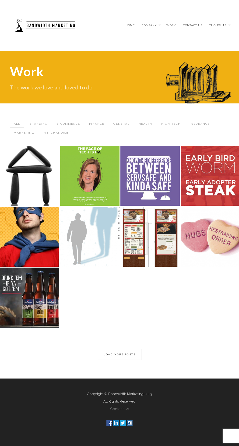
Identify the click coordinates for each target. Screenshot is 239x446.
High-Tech (171, 123)
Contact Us (119, 409)
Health (145, 123)
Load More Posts (120, 354)
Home (130, 25)
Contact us (192, 25)
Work (171, 25)
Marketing (24, 132)
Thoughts (217, 25)
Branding (38, 123)
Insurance (200, 123)
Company (149, 25)
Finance (96, 123)
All (17, 123)
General (121, 123)
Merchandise (55, 132)
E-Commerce (68, 123)
